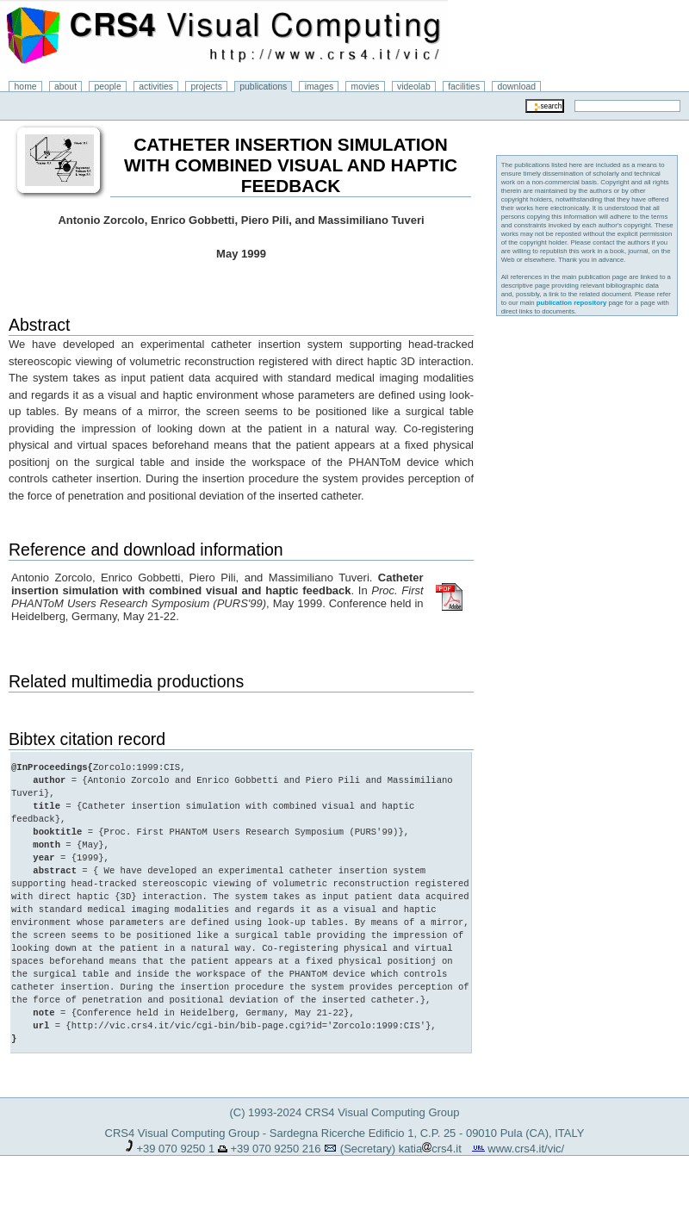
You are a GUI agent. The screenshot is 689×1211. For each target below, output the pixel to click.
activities (156, 86)
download (517, 86)
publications (263, 86)
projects (205, 86)
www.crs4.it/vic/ (525, 1148)
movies (365, 86)
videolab (414, 86)
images (319, 86)
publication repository (572, 303)
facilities (464, 86)
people (108, 86)
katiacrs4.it (430, 1148)
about (65, 86)
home (26, 86)
